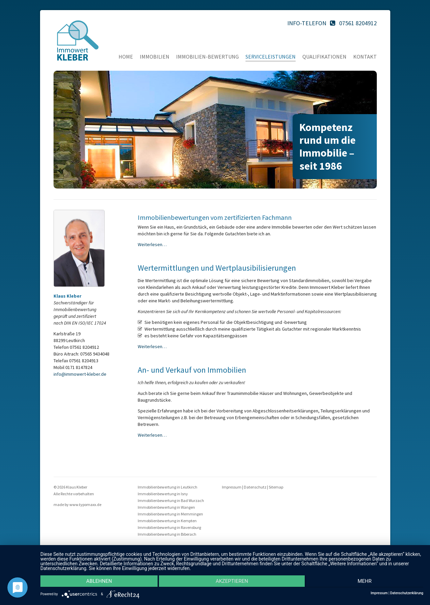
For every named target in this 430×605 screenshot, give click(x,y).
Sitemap (276, 487)
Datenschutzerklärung (406, 593)
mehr (366, 582)
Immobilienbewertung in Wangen (166, 507)
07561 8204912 (358, 23)
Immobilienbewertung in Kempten (167, 520)
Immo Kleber (78, 40)
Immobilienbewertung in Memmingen (170, 513)
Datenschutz (255, 487)
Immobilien (154, 56)
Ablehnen (97, 582)
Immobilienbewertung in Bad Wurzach (171, 500)
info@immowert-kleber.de (80, 374)
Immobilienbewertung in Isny (163, 493)
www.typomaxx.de (85, 504)
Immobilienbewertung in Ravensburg (169, 527)
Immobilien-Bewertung (207, 56)
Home (126, 56)
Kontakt (365, 56)
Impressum (231, 487)
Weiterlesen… (152, 244)
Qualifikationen (324, 56)
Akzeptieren (232, 582)
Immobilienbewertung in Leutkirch (167, 487)
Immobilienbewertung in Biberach (167, 534)
